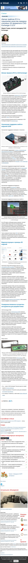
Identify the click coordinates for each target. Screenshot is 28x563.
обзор (8, 117)
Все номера (3, 481)
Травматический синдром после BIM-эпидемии (11, 421)
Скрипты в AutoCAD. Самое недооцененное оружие (13, 454)
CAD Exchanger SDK (15, 311)
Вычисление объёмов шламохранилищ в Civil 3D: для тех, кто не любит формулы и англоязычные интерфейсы (13, 451)
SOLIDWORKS (5, 162)
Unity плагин (19, 357)
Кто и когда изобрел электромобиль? (10, 459)
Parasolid (17, 161)
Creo (6, 175)
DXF (12, 195)
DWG (10, 195)
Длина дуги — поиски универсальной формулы (12, 464)
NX (21, 161)
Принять (16, 561)
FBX (17, 233)
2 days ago (12, 522)
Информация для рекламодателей (7, 554)
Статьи (4, 13)
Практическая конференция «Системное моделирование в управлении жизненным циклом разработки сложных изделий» (13, 429)
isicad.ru (14, 543)
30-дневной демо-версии (7, 391)
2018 (22, 95)
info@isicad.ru (13, 546)
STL (23, 195)
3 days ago (12, 541)
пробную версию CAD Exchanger (13, 299)
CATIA (14, 158)
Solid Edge (25, 161)
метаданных (13, 187)
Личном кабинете (10, 388)
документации (14, 120)
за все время (9, 439)
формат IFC (17, 95)
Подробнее (2, 552)
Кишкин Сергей (3, 512)
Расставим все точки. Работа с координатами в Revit (13, 441)
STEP (13, 157)
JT (20, 161)
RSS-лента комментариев (6, 509)
